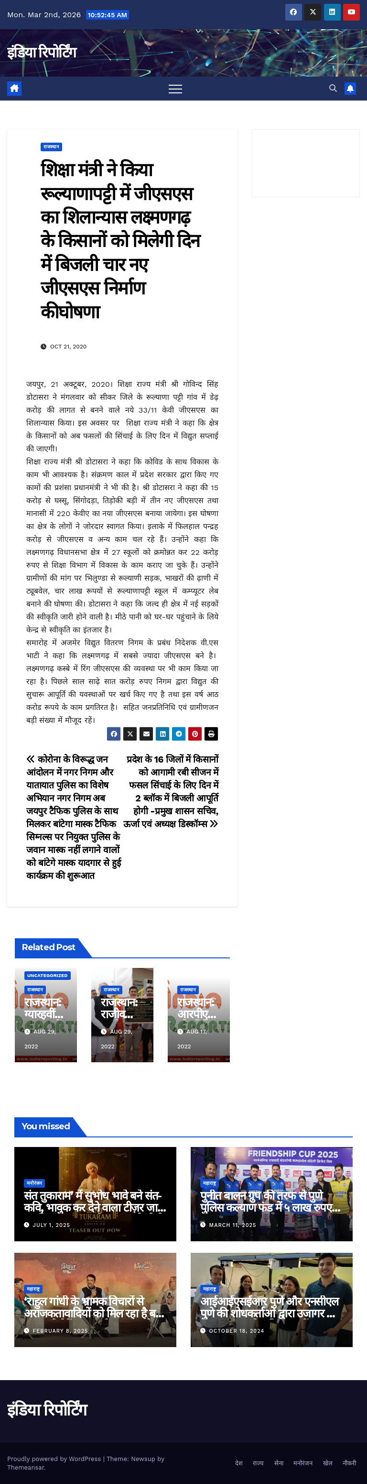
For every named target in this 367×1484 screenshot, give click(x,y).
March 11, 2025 (233, 1225)
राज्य (258, 1463)
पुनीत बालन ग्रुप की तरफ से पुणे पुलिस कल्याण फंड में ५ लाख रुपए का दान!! (266, 1207)
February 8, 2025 (60, 1331)
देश (239, 1463)
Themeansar (25, 1467)
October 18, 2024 (237, 1331)
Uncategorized (47, 975)
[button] (333, 88)
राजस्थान (51, 146)
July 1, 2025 (51, 1225)
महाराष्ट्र (209, 1183)
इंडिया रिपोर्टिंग (41, 52)
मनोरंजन (34, 1183)
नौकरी (349, 1463)
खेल (328, 1463)
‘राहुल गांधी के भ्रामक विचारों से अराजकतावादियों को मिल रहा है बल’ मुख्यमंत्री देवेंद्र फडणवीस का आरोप (94, 1313)
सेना (278, 1463)
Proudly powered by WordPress (55, 1458)
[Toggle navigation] (175, 88)
